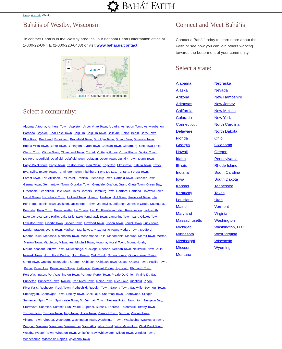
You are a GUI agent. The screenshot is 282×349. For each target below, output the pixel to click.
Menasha (49, 236)
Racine (66, 281)
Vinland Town (32, 319)
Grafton (112, 184)
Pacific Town (157, 261)
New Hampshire (228, 97)
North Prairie (80, 255)
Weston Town (44, 332)
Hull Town (119, 197)
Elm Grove (124, 165)
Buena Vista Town (35, 145)
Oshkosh (88, 261)
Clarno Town (31, 152)
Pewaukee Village (62, 268)
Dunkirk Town (127, 158)
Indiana (182, 172)
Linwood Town (94, 223)
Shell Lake (93, 294)
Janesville (104, 203)
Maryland (184, 213)
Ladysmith (151, 210)
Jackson (63, 203)
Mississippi (185, 241)
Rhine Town (104, 281)
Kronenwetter (63, 210)
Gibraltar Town (80, 184)
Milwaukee (66, 242)
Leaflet (81, 95)
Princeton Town (48, 281)
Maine (181, 206)
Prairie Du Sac (146, 274)
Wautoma (56, 326)
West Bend (105, 326)
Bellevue (114, 133)
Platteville (83, 268)
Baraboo (29, 133)
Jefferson (119, 203)
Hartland (135, 191)
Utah (218, 200)
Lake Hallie (51, 216)
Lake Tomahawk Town (91, 216)
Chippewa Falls (149, 145)
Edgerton (109, 165)
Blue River (30, 139)
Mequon (131, 236)
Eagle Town (57, 165)
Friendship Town (100, 178)
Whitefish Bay (87, 332)
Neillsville (139, 249)
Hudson (105, 197)
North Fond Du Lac (57, 255)
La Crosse (81, 210)
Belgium (79, 133)
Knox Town (44, 210)
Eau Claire (93, 165)
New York (222, 118)
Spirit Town (45, 300)
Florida (182, 138)
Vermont (221, 206)
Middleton (50, 242)
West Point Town (150, 326)
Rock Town (63, 287)
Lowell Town (133, 223)
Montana (183, 254)
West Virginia (225, 234)
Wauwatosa (72, 326)
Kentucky (184, 193)
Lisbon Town (114, 223)
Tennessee (223, 186)
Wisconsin (36, 15)
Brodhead (46, 139)
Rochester (47, 287)
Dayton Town (147, 152)
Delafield (56, 158)
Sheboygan (31, 294)
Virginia (220, 213)
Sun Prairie (73, 307)
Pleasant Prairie (103, 268)
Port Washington (34, 274)
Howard (93, 197)
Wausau (42, 326)
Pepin (28, 268)
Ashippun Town (131, 126)
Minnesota (185, 234)
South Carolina (227, 172)
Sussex (101, 307)
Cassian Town (111, 145)
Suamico (45, 307)
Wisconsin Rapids (54, 339)
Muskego (91, 249)
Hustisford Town (139, 197)
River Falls (30, 287)
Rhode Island (225, 165)
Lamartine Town (120, 216)
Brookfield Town (81, 139)
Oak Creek (98, 255)
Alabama (184, 83)
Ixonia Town (47, 203)
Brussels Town (144, 139)
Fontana (123, 171)
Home (26, 15)
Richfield (136, 281)
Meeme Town (32, 236)
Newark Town (32, 255)
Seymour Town (154, 287)
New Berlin (154, 249)
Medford (145, 229)
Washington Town (84, 319)
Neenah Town (121, 249)
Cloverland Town (72, 152)
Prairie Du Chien (123, 274)
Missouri (183, 247)
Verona (124, 313)
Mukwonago (74, 249)
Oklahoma (223, 145)
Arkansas (184, 104)
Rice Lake (121, 281)
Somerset (30, 300)
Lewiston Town (33, 223)
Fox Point (68, 178)
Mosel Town (117, 242)
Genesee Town (145, 178)
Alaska (182, 90)
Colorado (184, 118)
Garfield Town (123, 178)
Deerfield (42, 158)
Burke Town (58, 145)
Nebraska (222, 83)
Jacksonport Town (83, 203)
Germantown (32, 184)
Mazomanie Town (106, 229)
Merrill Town (146, 236)
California (184, 111)
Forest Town (139, 171)
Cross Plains (128, 152)
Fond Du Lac (107, 171)
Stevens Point (116, 300)
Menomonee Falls (93, 236)
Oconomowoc (117, 255)
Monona (101, 242)
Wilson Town (124, 332)
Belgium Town (96, 133)
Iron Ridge (30, 203)
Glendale (98, 184)
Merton (161, 236)
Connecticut (186, 124)
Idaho (181, 159)
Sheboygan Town (53, 294)
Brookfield (61, 139)
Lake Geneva (32, 216)
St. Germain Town (92, 300)
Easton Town (76, 165)
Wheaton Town (65, 332)
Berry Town (148, 133)
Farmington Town (70, 171)
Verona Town (140, 313)
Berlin (135, 133)
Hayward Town (153, 191)
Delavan (92, 158)
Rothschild (79, 287)
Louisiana (184, 200)
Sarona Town (119, 287)
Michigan (184, 227)
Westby (95, 69)
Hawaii (182, 152)
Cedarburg (130, 145)
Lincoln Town (73, 223)
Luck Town (150, 223)
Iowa (180, 179)
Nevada (221, 90)
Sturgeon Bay (152, 300)
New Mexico (225, 111)
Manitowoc (84, 229)
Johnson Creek (137, 203)
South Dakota (226, 179)
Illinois (181, 165)
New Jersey (224, 104)
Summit (58, 307)
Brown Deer (124, 139)
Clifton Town (50, 152)
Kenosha (29, 210)
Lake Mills (67, 216)
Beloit (125, 133)
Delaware (184, 131)
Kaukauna (157, 203)
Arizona (182, 97)
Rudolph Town (98, 287)
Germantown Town (56, 184)
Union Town (87, 313)
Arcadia (114, 126)
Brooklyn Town (104, 139)
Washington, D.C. (229, 227)
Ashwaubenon (154, 126)
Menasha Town (68, 236)
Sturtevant (30, 307)
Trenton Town (52, 313)
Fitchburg (89, 171)
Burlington (75, 145)
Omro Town (31, 261)
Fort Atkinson (51, 178)
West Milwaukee (125, 326)
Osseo (123, 261)
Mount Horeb (136, 242)
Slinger (147, 294)
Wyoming (222, 247)
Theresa (113, 307)
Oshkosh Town (106, 261)
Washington (224, 220)
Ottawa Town (138, 261)
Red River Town (84, 281)
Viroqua (48, 319)
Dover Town (108, 158)
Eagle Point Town (35, 165)
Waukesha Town (151, 319)
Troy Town (71, 313)
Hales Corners (82, 191)
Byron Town (92, 145)
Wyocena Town (79, 339)
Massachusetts (189, 220)
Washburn (63, 319)
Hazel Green (32, 197)
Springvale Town (66, 300)
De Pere (29, 158)
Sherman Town (112, 294)
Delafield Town (74, 158)
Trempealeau (32, 313)
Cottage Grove (107, 152)
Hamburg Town (104, 191)
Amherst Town (58, 126)
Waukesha (131, 319)
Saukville (136, 287)
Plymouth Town (140, 268)
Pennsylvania (225, 159)
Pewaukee (41, 268)
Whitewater (106, 332)
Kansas (182, 186)
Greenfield (46, 191)
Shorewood (132, 294)
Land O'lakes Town (145, 216)
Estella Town (142, 165)
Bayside (42, 133)
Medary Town (129, 229)
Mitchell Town (84, 242)
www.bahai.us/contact (117, 45)
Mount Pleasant (34, 249)
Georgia (183, 145)
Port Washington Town (63, 274)
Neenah (104, 249)
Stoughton (134, 300)
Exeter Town (47, 171)
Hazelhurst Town (53, 197)
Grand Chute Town (132, 184)
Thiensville (128, 307)
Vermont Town (107, 313)
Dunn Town (146, 158)
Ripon (148, 281)
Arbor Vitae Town (95, 126)
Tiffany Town (146, 307)
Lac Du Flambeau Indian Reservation (116, 210)
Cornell (91, 152)
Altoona (40, 126)
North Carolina (227, 124)
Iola (154, 197)
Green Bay (153, 184)
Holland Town (76, 197)
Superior (88, 307)
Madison (69, 229)
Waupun (29, 326)
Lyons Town (54, 229)
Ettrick (157, 165)
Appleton (75, 126)
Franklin (82, 178)
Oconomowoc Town (142, 255)
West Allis (89, 326)
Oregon (75, 261)
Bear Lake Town (60, 133)
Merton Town (33, 242)
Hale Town (63, 191)
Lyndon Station (33, 229)
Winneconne (31, 339)
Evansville (30, 171)
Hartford (121, 191)
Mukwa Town (56, 249)
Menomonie (115, 236)
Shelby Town (75, 294)
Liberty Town (54, 223)
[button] (81, 89)
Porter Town (101, 274)
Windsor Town (144, 332)
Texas (219, 193)
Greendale (30, 191)
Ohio (218, 138)
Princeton (29, 281)
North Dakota (225, 131)
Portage (86, 274)
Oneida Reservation (54, 261)
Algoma (28, 126)
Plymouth (121, 268)
